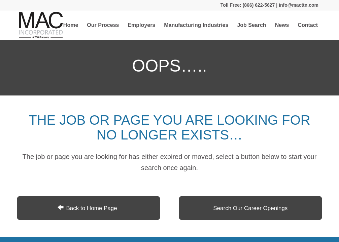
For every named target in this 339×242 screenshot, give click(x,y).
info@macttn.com (297, 5)
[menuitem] (70, 25)
